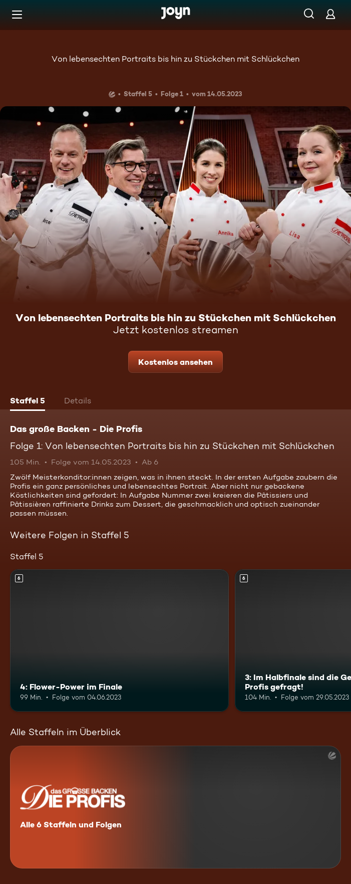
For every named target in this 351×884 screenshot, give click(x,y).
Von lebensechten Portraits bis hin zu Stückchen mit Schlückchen (175, 59)
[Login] (330, 14)
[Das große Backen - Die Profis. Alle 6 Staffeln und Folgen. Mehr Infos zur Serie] (175, 807)
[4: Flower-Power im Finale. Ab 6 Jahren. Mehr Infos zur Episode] (119, 640)
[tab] (27, 402)
